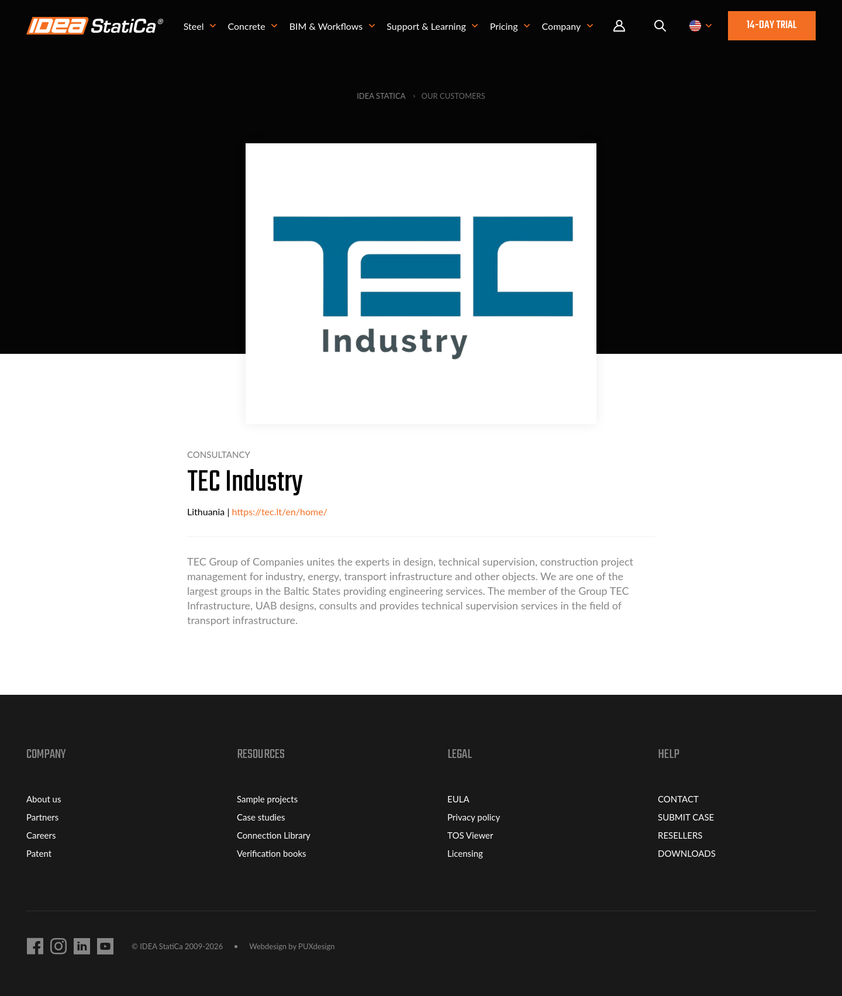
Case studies (261, 817)
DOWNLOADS (687, 853)
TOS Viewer (470, 835)
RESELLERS (680, 835)
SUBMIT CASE (686, 817)
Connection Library (273, 835)
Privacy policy (473, 817)
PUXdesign (316, 946)
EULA (458, 799)
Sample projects (267, 799)
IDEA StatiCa (381, 96)
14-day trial (772, 25)
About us (43, 799)
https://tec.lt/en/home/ (279, 511)
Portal (619, 26)
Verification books (271, 853)
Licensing (465, 853)
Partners (42, 817)
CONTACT (678, 799)
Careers (41, 835)
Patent (38, 853)
